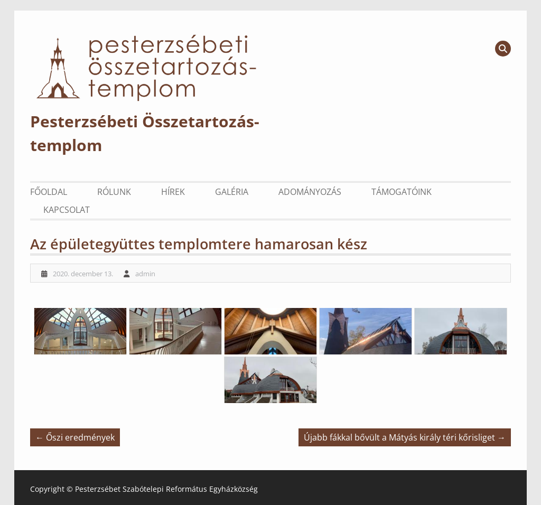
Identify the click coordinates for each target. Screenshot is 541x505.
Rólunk (114, 192)
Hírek (173, 192)
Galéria (231, 192)
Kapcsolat (66, 210)
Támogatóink (401, 192)
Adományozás (309, 192)
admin (145, 273)
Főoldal (48, 192)
